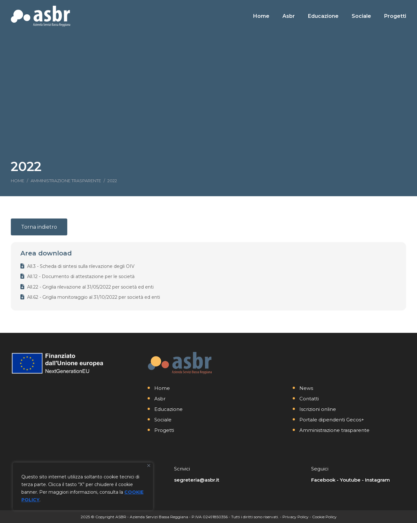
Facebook (323, 480)
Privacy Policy (295, 516)
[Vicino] (148, 465)
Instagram (377, 480)
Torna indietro (39, 227)
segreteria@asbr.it (196, 480)
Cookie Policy (324, 516)
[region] (83, 486)
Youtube (350, 480)
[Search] (361, 5)
